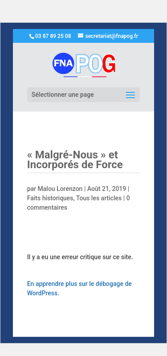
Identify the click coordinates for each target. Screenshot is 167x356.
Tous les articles (99, 198)
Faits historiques (50, 198)
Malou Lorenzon (60, 188)
